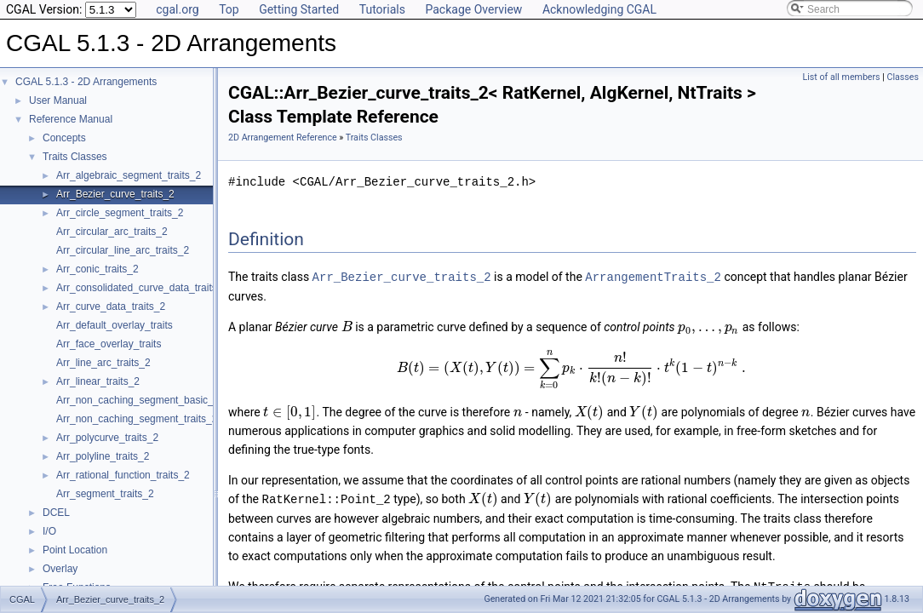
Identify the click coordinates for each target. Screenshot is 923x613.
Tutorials (382, 9)
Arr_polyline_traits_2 (102, 456)
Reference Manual (70, 119)
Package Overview (473, 9)
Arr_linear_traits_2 (98, 381)
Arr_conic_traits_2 (97, 269)
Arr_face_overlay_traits (108, 344)
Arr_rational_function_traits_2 (123, 475)
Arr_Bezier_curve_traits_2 (115, 194)
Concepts (64, 138)
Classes (903, 77)
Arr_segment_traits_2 (105, 494)
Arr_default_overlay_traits (114, 325)
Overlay (60, 569)
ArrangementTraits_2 (653, 276)
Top (229, 9)
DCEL (56, 512)
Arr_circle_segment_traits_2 (119, 213)
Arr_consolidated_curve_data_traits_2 (142, 288)
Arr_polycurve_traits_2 (107, 438)
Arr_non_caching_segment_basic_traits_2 (151, 400)
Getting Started (299, 9)
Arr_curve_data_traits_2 (110, 306)
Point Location (75, 550)
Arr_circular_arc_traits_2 (112, 232)
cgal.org (177, 9)
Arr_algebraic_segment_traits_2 (128, 175)
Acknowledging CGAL (599, 9)
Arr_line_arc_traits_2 (103, 363)
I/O (49, 531)
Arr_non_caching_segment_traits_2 (136, 419)
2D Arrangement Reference (282, 137)
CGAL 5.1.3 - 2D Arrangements (86, 82)
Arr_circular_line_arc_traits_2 (122, 250)
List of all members (841, 77)
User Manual (58, 100)
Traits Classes (75, 157)
